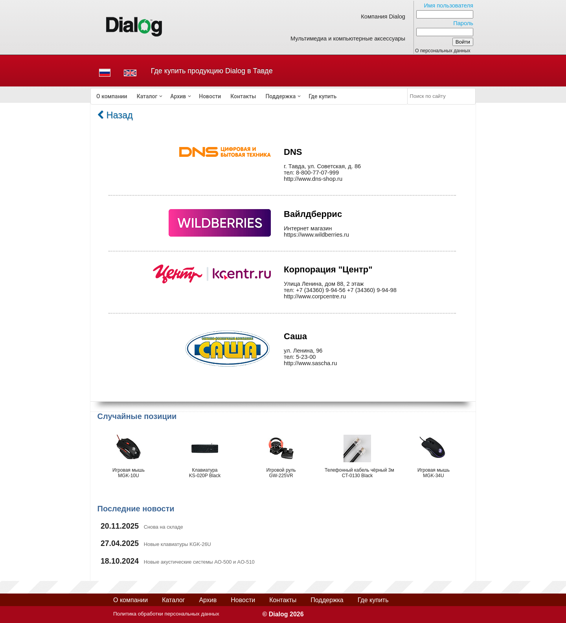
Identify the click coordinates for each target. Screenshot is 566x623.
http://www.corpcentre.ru (315, 296)
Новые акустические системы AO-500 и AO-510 (199, 562)
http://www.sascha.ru (310, 363)
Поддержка (280, 96)
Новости (210, 96)
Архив (178, 96)
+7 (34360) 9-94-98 (372, 290)
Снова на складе (163, 527)
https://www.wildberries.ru (316, 235)
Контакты (243, 96)
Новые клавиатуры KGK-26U (177, 544)
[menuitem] (112, 96)
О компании (111, 96)
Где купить (322, 96)
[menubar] (249, 96)
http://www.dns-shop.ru (313, 179)
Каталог (147, 96)
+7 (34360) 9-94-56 (320, 290)
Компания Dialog (383, 16)
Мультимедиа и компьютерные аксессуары (347, 38)
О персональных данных (442, 50)
